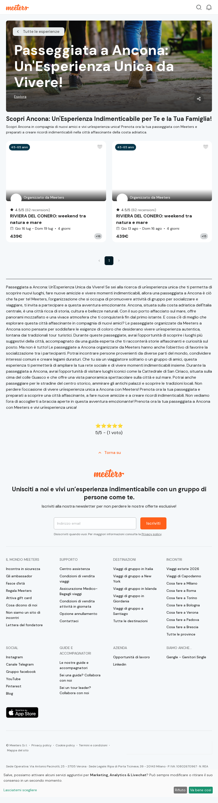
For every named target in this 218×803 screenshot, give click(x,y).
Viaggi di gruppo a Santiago (128, 611)
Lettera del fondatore (24, 625)
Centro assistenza (75, 569)
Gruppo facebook (21, 671)
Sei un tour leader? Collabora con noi (75, 690)
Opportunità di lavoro (131, 657)
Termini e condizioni (93, 745)
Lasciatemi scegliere (20, 790)
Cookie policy (65, 745)
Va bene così (200, 790)
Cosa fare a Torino (181, 598)
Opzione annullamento (78, 613)
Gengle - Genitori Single (186, 657)
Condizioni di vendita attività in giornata (77, 604)
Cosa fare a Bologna (183, 605)
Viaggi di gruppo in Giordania (128, 598)
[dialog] (109, 783)
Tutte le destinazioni (130, 621)
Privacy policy (151, 534)
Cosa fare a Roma (181, 590)
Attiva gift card (19, 598)
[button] (99, 260)
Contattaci (69, 621)
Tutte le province (180, 634)
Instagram (14, 657)
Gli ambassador (19, 576)
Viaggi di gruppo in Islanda (135, 588)
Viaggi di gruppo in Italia (133, 569)
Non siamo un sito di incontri (23, 615)
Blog (9, 693)
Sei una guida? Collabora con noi (80, 678)
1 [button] (109, 260)
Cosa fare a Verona (182, 612)
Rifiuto (180, 790)
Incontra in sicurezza (23, 569)
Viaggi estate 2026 (182, 569)
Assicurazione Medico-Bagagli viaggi (79, 591)
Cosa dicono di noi (21, 605)
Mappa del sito (17, 750)
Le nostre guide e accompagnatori (74, 665)
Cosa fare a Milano (181, 583)
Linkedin (119, 664)
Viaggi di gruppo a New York (132, 579)
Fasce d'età (15, 583)
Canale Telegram (20, 664)
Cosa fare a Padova (182, 619)
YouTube (13, 679)
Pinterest (13, 686)
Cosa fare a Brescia (182, 627)
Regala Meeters (19, 590)
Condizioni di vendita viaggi (77, 579)
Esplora (20, 96)
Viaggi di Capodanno (183, 576)
